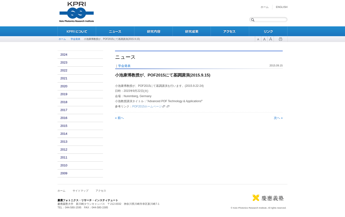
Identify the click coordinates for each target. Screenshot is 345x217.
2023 (63, 62)
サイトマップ (80, 190)
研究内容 (153, 31)
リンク (268, 31)
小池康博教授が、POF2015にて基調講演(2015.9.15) (162, 75)
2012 (63, 149)
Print (281, 39)
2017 (63, 110)
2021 (63, 78)
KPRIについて (77, 31)
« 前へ (119, 118)
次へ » (278, 118)
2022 (63, 70)
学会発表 (75, 39)
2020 (63, 86)
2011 (63, 157)
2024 (63, 54)
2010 (63, 165)
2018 (63, 102)
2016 (63, 118)
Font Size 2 (264, 39)
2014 (63, 133)
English (282, 7)
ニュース (115, 31)
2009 (63, 173)
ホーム (265, 7)
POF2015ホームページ (147, 106)
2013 (63, 141)
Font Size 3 (270, 39)
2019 (63, 94)
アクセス (230, 31)
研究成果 (191, 31)
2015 (63, 126)
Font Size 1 (258, 39)
